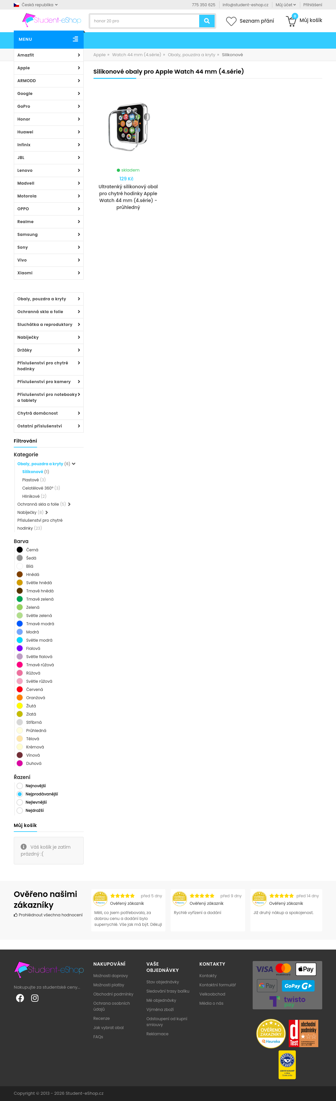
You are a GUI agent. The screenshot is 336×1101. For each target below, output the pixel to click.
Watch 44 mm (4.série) (136, 55)
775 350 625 (203, 5)
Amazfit (25, 55)
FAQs (98, 1037)
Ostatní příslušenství (39, 426)
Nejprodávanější (42, 794)
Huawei (25, 132)
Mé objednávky (161, 1000)
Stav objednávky (162, 982)
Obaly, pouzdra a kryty (41, 299)
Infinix (24, 145)
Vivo (22, 260)
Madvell (25, 183)
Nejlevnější (36, 802)
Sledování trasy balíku (167, 991)
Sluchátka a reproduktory (45, 324)
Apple (23, 68)
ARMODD (26, 80)
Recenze (102, 1018)
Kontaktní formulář (218, 985)
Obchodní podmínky (114, 994)
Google (24, 93)
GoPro (23, 106)
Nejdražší (35, 810)
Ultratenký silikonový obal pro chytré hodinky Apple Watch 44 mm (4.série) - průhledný (128, 197)
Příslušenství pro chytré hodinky (42, 366)
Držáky (24, 350)
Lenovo (24, 170)
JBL (21, 157)
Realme (25, 221)
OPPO (23, 209)
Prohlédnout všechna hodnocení (48, 915)
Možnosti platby (109, 985)
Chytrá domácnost (37, 413)
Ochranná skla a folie (40, 311)
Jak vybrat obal (109, 1027)
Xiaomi (24, 273)
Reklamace (157, 1034)
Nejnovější (36, 786)
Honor (23, 119)
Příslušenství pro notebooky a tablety (47, 397)
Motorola (27, 196)
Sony (22, 247)
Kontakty (208, 975)
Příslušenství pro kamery (44, 381)
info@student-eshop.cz (245, 5)
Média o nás (211, 1003)
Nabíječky (28, 337)
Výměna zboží (160, 1009)
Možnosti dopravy (111, 975)
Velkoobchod (212, 994)
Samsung (27, 234)
